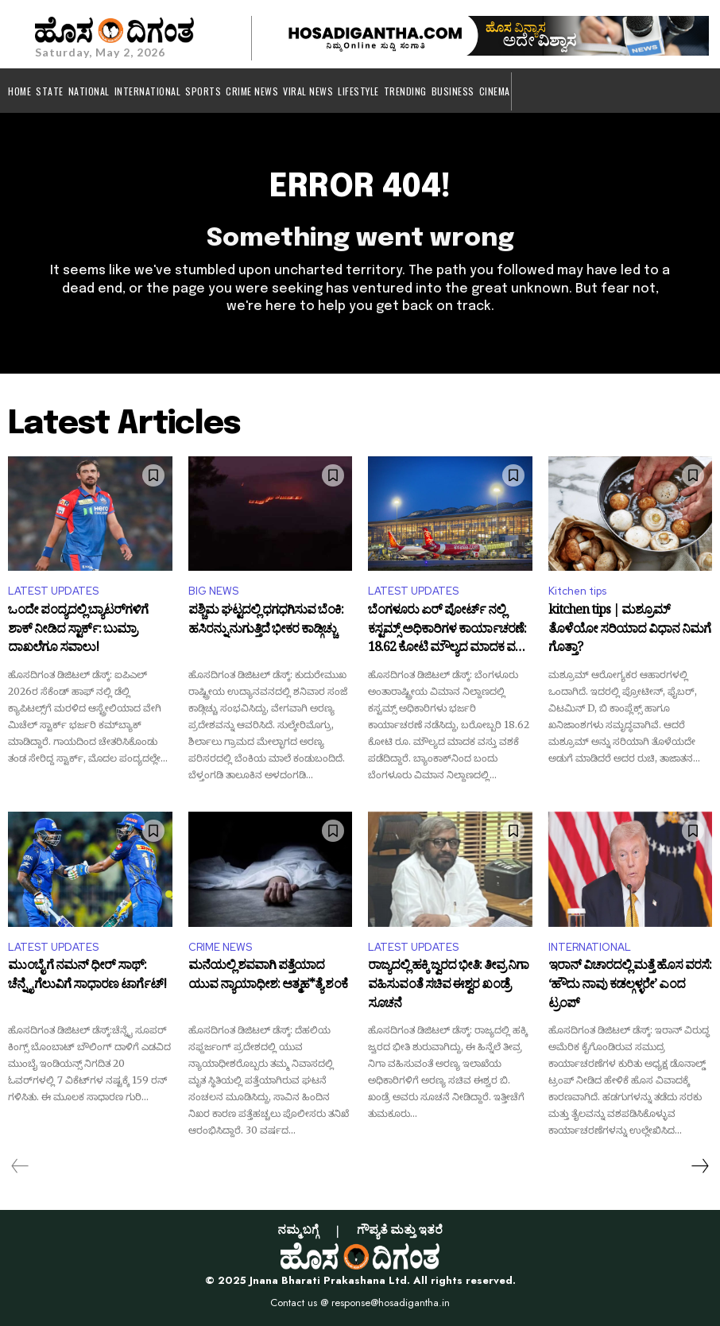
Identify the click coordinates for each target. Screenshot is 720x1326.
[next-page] (699, 1166)
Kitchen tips (577, 591)
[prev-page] (20, 1166)
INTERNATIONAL (589, 947)
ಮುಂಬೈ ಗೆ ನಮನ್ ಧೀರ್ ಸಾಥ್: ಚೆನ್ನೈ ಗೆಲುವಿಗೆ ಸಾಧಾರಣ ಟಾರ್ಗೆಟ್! (87, 978)
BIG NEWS (213, 591)
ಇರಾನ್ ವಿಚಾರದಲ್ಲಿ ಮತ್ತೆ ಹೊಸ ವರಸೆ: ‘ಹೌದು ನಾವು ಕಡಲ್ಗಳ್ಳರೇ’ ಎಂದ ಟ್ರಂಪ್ (629, 986)
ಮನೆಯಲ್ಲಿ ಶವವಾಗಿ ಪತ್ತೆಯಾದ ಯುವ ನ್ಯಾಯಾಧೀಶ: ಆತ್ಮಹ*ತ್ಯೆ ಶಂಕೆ (267, 978)
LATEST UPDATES (53, 591)
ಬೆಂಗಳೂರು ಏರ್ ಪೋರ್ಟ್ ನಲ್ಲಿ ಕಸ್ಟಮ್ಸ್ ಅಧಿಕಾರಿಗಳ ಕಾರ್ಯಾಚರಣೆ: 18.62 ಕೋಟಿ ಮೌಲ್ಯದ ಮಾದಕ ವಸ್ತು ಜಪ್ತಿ (448, 630)
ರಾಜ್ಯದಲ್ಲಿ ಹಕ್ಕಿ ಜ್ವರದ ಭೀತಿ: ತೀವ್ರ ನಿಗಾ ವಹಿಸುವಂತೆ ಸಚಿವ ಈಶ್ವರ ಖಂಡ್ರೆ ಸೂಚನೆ (448, 986)
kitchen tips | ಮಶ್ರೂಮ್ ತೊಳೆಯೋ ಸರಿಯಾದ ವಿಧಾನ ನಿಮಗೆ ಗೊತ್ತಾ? (629, 630)
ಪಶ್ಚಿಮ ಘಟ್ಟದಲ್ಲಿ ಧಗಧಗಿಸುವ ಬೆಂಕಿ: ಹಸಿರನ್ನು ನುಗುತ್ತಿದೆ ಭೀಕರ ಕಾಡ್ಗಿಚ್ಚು (265, 622)
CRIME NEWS (220, 947)
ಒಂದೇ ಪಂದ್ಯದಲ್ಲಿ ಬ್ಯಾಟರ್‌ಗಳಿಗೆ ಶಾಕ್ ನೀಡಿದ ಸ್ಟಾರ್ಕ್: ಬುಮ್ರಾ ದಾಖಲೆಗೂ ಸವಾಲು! (78, 630)
